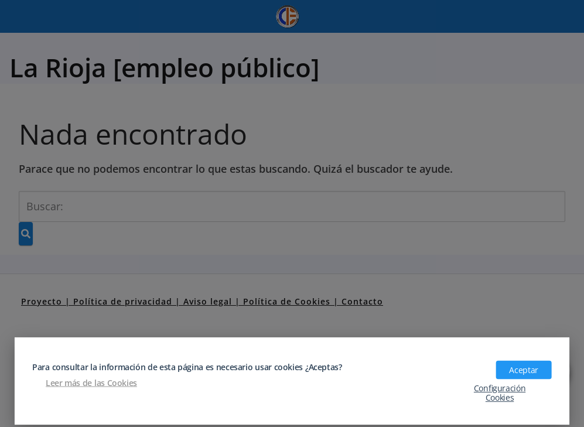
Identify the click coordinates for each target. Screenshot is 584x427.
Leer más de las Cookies (91, 382)
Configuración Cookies (499, 392)
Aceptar (523, 369)
